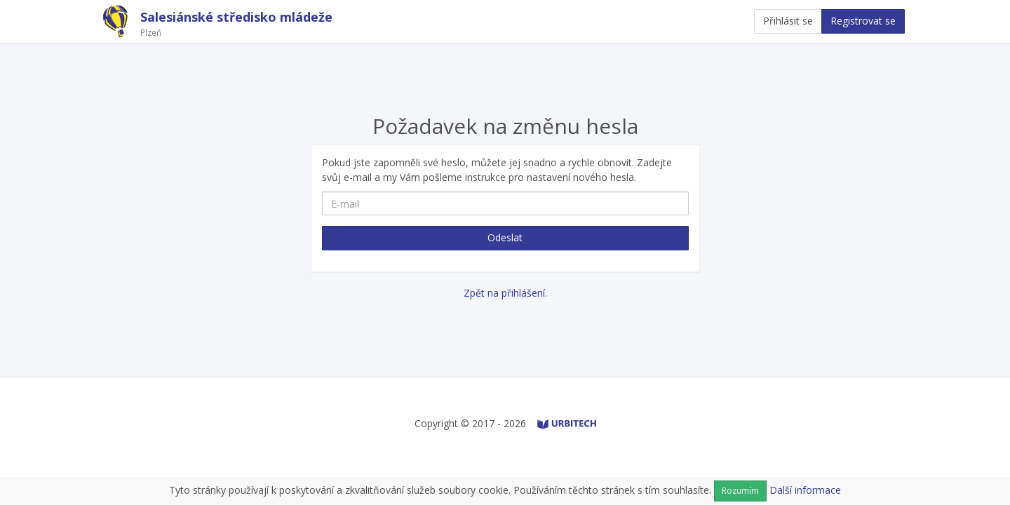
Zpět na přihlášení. (505, 292)
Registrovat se (863, 20)
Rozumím (740, 491)
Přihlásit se (788, 20)
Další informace (805, 490)
